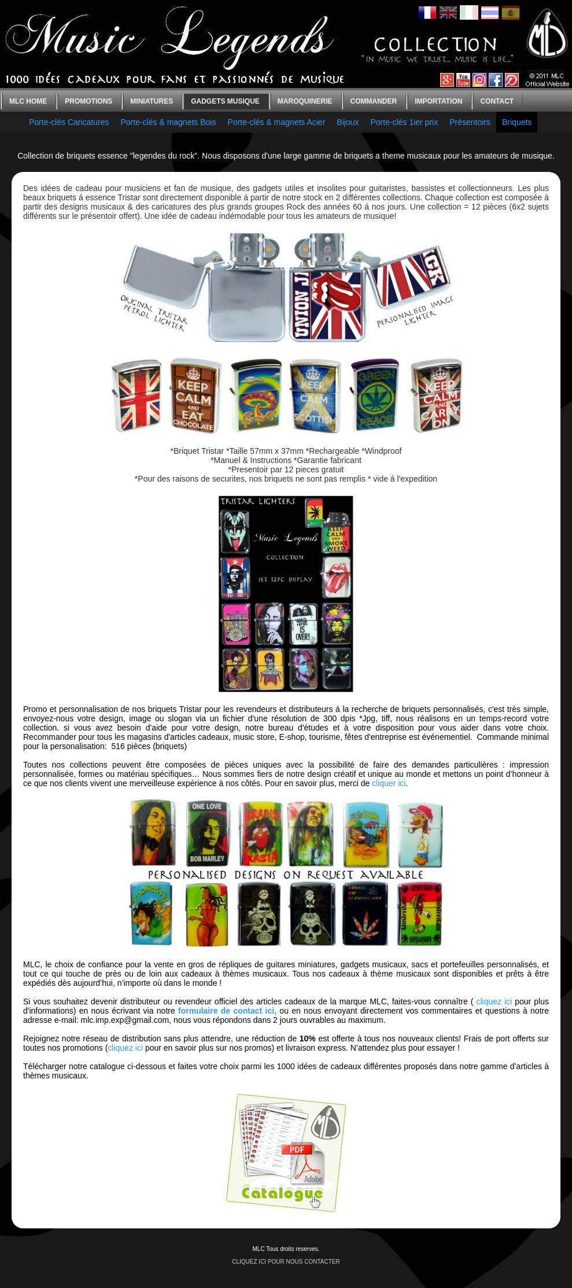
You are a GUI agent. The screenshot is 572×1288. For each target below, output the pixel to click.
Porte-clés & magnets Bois (168, 122)
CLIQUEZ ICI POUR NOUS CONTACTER (286, 1261)
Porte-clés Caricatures (69, 122)
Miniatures (151, 101)
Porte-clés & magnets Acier (276, 122)
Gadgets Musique (225, 101)
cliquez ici (494, 1001)
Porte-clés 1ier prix (404, 122)
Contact (497, 101)
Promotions (88, 101)
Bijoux (348, 122)
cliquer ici (388, 783)
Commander (373, 101)
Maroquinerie (305, 101)
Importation (438, 101)
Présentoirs (469, 122)
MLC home (28, 101)
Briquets (517, 122)
